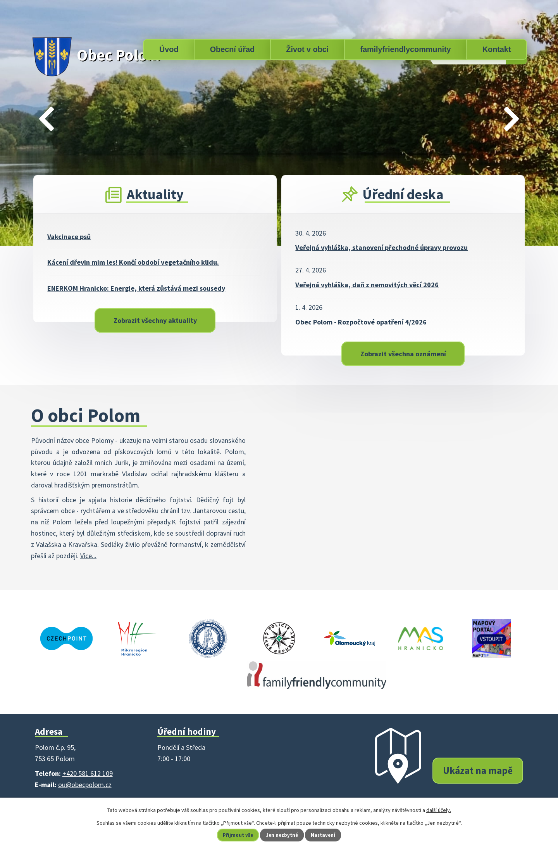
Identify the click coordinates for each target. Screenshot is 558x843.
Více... (88, 555)
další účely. (438, 810)
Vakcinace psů (69, 236)
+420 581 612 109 (87, 773)
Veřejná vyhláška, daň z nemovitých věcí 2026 (367, 284)
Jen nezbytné (282, 834)
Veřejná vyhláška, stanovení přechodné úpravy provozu (381, 247)
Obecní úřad (232, 49)
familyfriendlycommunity (405, 49)
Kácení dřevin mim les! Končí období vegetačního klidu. (133, 262)
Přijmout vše (236, 834)
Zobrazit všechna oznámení (403, 353)
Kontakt (496, 49)
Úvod (168, 49)
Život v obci (307, 49)
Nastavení (326, 834)
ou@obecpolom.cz (85, 784)
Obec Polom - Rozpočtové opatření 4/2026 (361, 321)
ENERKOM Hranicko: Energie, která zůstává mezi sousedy (136, 288)
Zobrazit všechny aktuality (155, 320)
